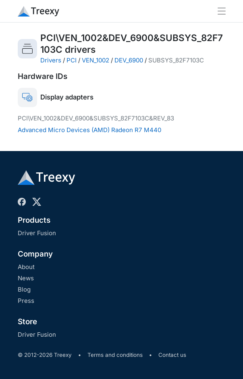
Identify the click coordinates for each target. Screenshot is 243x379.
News (26, 278)
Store (27, 321)
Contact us (172, 355)
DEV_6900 (128, 60)
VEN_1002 (95, 60)
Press (26, 300)
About (26, 267)
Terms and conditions (115, 355)
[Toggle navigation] (222, 11)
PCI (71, 60)
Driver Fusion (37, 233)
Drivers (50, 60)
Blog (24, 289)
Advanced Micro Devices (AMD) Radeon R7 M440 (89, 130)
